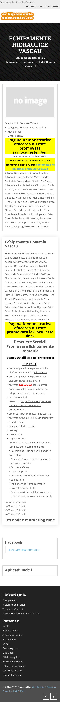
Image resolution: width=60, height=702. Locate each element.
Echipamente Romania (29, 57)
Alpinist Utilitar (10, 630)
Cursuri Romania (11, 674)
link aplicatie (40, 372)
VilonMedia (38, 687)
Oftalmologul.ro (11, 657)
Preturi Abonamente (13, 604)
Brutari (6, 643)
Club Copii (8, 652)
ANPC (16, 691)
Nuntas (6, 626)
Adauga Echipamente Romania (43, 6)
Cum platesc (9, 600)
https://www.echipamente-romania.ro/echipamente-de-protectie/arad (30, 405)
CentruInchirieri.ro (12, 670)
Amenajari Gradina (12, 634)
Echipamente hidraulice (20, 61)
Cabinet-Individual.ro (13, 666)
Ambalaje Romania (12, 661)
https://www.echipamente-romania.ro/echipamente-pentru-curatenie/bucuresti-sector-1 (30, 446)
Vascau (29, 66)
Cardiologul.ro (10, 648)
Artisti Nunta (9, 639)
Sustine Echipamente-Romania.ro (20, 613)
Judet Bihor (46, 61)
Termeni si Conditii (12, 609)
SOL (22, 691)
